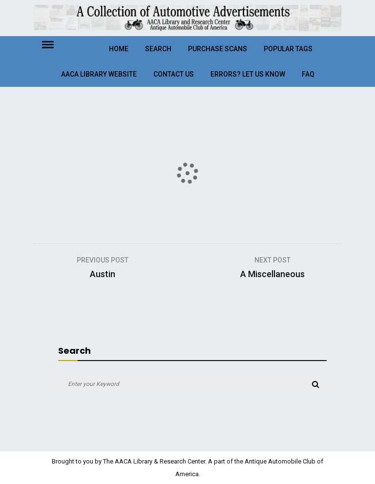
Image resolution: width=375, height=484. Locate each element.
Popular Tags (288, 49)
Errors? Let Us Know (247, 74)
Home (118, 49)
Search (158, 49)
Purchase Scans (217, 49)
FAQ (308, 74)
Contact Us (173, 74)
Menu (56, 44)
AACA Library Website (99, 74)
